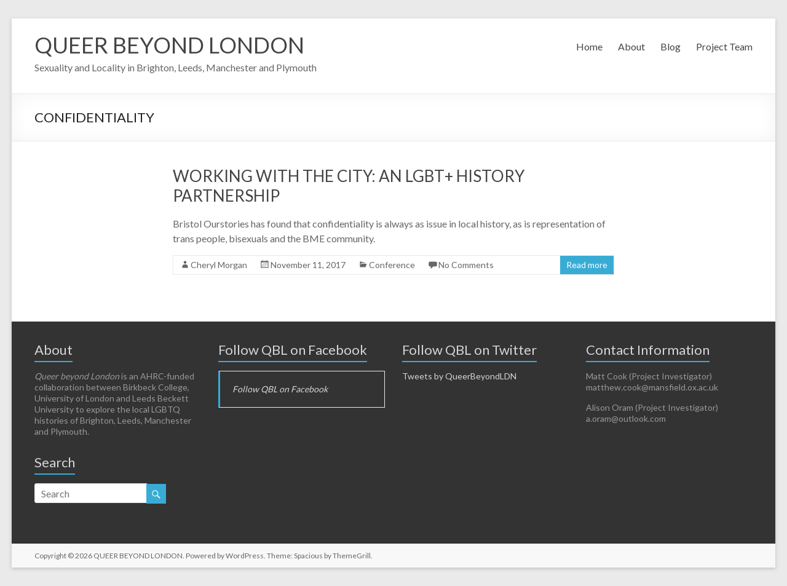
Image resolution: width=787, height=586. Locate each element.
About (631, 46)
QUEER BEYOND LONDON (169, 44)
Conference (392, 264)
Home (589, 46)
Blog (670, 46)
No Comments (466, 264)
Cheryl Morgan (219, 264)
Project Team (724, 46)
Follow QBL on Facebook (292, 349)
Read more (586, 264)
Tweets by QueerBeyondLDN (459, 376)
